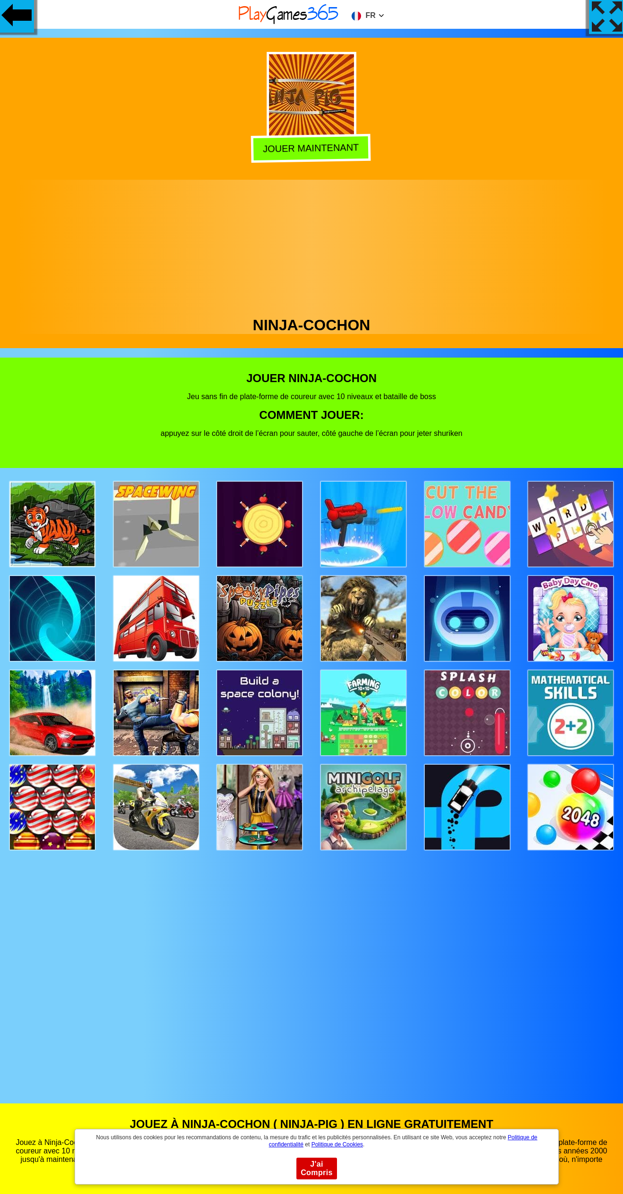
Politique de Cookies (337, 1144)
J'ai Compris (317, 1168)
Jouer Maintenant (312, 147)
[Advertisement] (311, 246)
